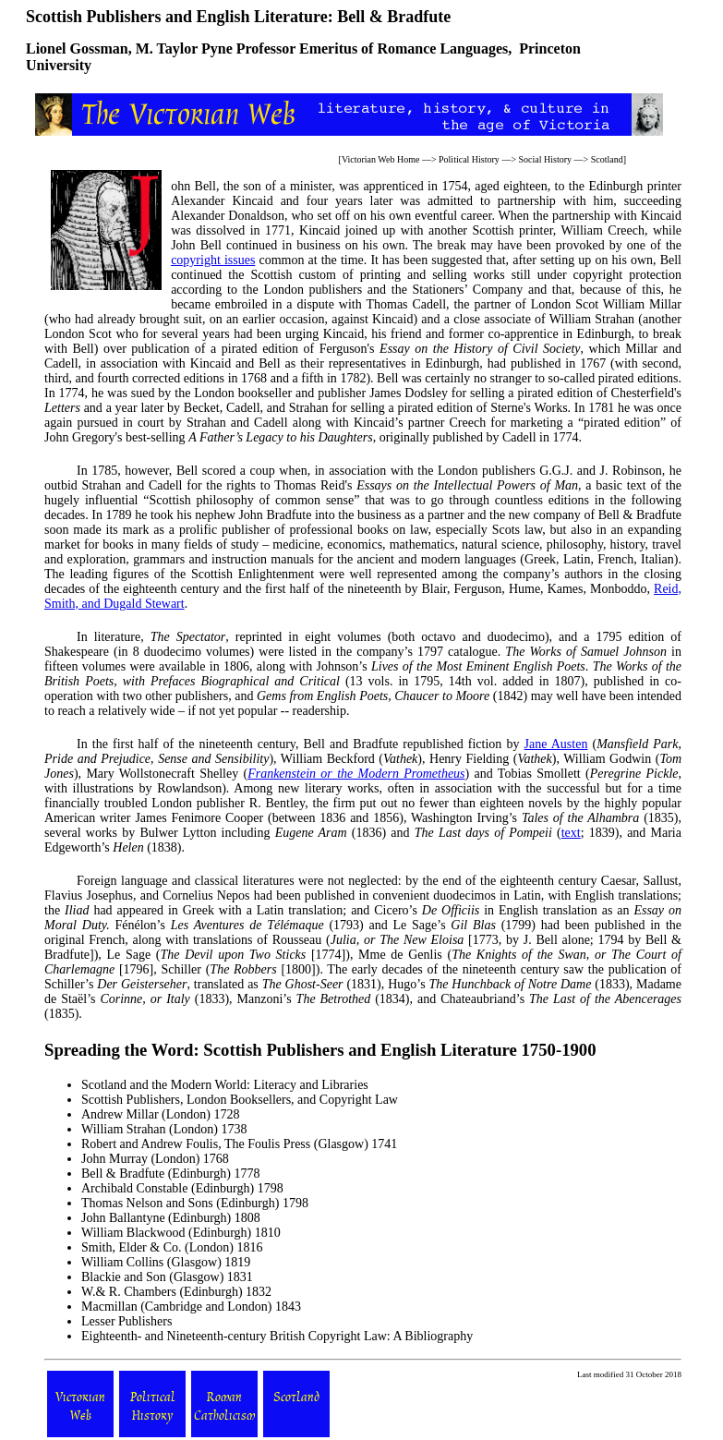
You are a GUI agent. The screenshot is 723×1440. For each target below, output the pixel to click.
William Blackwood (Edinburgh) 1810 (181, 1233)
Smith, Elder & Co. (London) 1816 (171, 1247)
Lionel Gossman (77, 48)
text (571, 833)
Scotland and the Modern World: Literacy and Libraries (224, 1085)
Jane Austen (556, 744)
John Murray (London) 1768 (155, 1159)
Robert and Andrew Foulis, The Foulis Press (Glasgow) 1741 (239, 1144)
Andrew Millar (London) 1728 (160, 1114)
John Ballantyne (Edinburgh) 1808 (170, 1218)
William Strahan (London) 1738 (164, 1129)
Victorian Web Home (381, 159)
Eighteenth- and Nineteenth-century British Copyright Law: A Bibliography (277, 1336)
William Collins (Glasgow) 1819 (165, 1262)
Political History (469, 159)
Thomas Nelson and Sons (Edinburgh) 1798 (194, 1203)
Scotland (607, 159)
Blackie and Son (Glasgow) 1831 (167, 1277)
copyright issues (213, 260)
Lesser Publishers (126, 1321)
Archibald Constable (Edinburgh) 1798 (182, 1188)
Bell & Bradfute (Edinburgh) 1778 (170, 1173)
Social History (545, 159)
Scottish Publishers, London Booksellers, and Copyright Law (239, 1100)
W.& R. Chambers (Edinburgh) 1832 (176, 1292)
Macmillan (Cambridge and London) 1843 (191, 1306)
